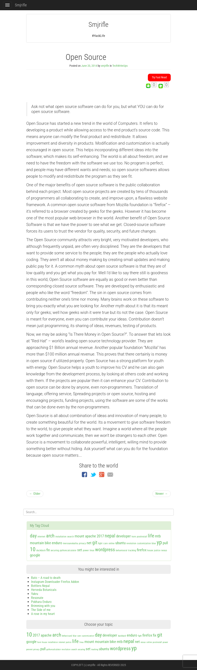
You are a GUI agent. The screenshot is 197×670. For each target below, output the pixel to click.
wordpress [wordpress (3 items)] (105, 549)
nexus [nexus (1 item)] (164, 550)
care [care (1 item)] (105, 543)
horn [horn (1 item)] (134, 536)
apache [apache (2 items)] (90, 536)
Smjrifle (21, 5)
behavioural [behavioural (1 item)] (121, 550)
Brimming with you (43, 606)
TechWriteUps (120, 65)
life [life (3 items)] (151, 536)
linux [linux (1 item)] (92, 550)
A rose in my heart (43, 614)
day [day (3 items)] (33, 536)
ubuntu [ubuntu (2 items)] (120, 543)
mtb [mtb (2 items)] (158, 536)
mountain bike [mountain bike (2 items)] (40, 543)
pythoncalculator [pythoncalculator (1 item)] (68, 550)
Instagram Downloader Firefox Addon (55, 582)
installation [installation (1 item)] (60, 536)
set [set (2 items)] (79, 550)
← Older (34, 494)
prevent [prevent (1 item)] (29, 649)
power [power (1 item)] (86, 550)
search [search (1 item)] (70, 536)
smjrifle (105, 65)
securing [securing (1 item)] (55, 550)
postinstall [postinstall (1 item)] (142, 536)
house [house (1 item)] (150, 550)
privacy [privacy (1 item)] (82, 543)
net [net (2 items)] (89, 543)
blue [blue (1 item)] (154, 543)
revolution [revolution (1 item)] (131, 543)
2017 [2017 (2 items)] (100, 536)
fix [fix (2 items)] (48, 550)
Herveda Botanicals (43, 590)
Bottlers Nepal (40, 586)
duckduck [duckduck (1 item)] (41, 550)
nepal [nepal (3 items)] (110, 536)
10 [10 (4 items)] (33, 549)
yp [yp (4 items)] (159, 542)
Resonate (37, 598)
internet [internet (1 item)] (41, 536)
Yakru (34, 594)
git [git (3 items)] (94, 542)
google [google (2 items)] (35, 555)
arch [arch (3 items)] (50, 536)
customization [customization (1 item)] (144, 543)
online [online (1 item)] (112, 543)
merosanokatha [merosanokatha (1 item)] (70, 543)
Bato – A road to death (46, 578)
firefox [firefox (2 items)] (141, 550)
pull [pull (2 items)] (165, 543)
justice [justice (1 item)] (157, 550)
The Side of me (41, 610)
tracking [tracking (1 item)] (132, 550)
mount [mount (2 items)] (79, 536)
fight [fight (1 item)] (100, 543)
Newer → (161, 494)
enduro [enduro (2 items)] (57, 543)
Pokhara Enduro (41, 602)
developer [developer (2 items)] (123, 536)
